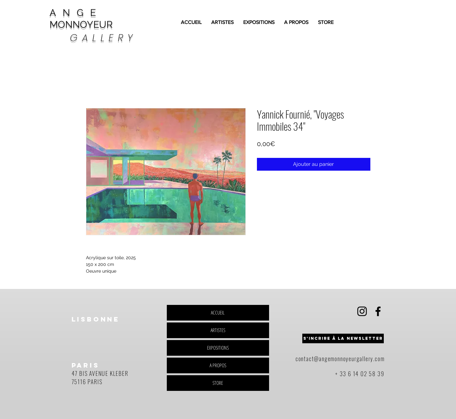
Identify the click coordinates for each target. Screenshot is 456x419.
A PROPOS (218, 365)
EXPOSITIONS (218, 347)
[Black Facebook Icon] (378, 311)
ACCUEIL (218, 312)
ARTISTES (218, 330)
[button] (343, 338)
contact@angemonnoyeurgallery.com (340, 358)
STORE (218, 382)
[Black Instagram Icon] (362, 311)
